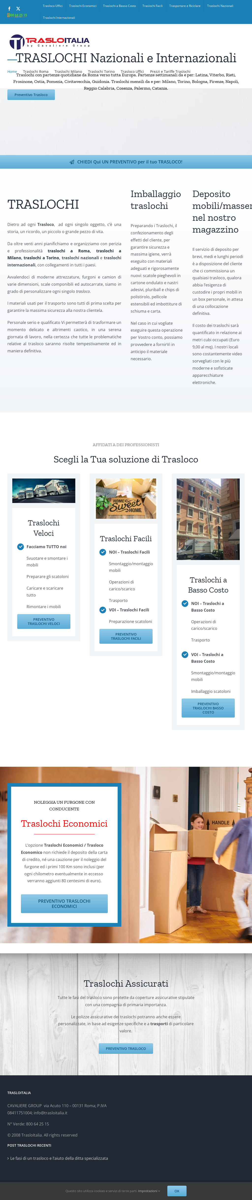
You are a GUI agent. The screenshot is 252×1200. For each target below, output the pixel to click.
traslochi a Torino (39, 257)
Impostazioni (149, 1191)
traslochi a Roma (67, 251)
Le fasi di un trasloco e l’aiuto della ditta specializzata (59, 1158)
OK (176, 1191)
